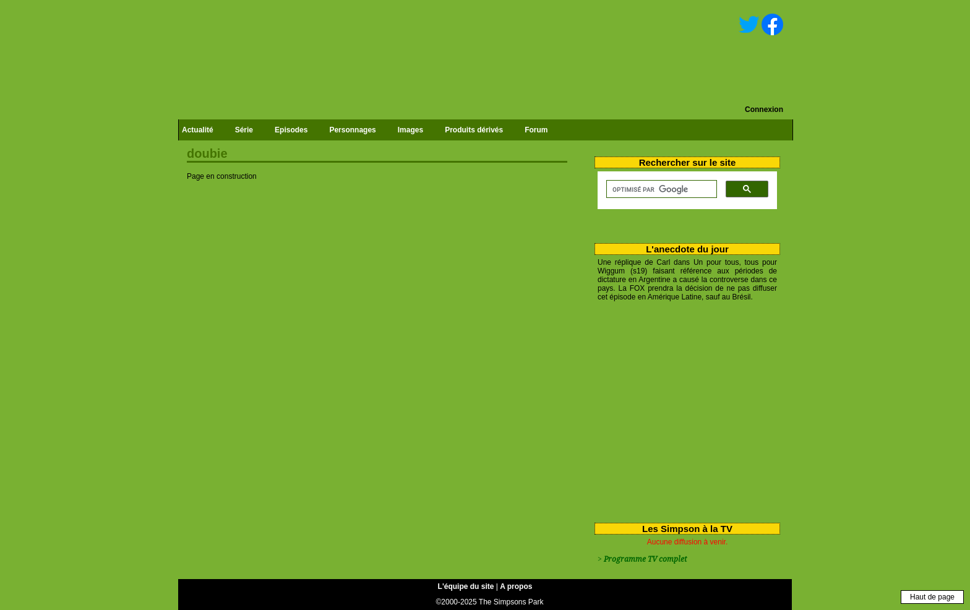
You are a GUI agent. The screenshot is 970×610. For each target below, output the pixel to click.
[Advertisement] (682, 409)
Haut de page (932, 597)
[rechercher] (660, 189)
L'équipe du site (466, 586)
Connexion (764, 109)
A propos (516, 586)
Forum (536, 130)
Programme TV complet (645, 559)
